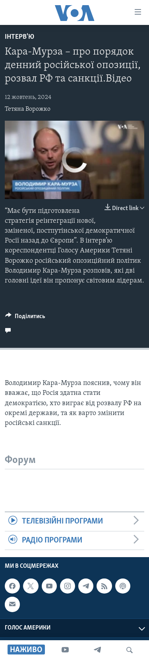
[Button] (25, 318)
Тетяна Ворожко (27, 109)
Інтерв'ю (19, 37)
